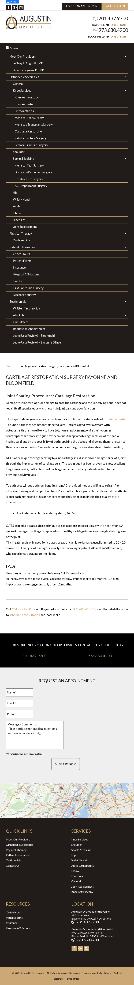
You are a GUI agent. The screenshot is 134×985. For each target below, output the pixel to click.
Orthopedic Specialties (24, 77)
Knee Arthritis (24, 104)
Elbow (17, 213)
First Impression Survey (28, 288)
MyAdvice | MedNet (111, 973)
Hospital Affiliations (26, 274)
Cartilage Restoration (29, 131)
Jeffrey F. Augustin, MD (28, 63)
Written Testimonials (27, 308)
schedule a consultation (24, 615)
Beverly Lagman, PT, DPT (29, 70)
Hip (15, 192)
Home (10, 366)
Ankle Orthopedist (82, 865)
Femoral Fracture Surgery (31, 145)
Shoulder (19, 152)
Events (17, 281)
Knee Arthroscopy (27, 97)
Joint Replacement (25, 226)
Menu (12, 48)
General (18, 84)
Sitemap (58, 978)
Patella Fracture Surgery (31, 138)
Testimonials (17, 301)
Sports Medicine (23, 158)
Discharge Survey (24, 295)
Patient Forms (22, 261)
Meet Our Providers (22, 56)
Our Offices (20, 322)
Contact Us (16, 315)
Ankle (16, 206)
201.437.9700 (113, 18)
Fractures (19, 220)
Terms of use (72, 978)
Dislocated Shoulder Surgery (33, 172)
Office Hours (21, 254)
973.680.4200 (113, 30)
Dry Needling (21, 240)
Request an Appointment (82, 6)
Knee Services (22, 90)
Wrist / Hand (21, 199)
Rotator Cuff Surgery (29, 179)
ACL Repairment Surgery (31, 186)
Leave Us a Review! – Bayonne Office (37, 342)
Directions (118, 24)
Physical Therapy (20, 233)
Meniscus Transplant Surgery (34, 124)
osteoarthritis (116, 419)
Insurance (19, 267)
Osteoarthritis (24, 111)
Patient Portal (115, 6)
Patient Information (22, 247)
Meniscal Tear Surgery (29, 118)
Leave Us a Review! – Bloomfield (34, 335)
